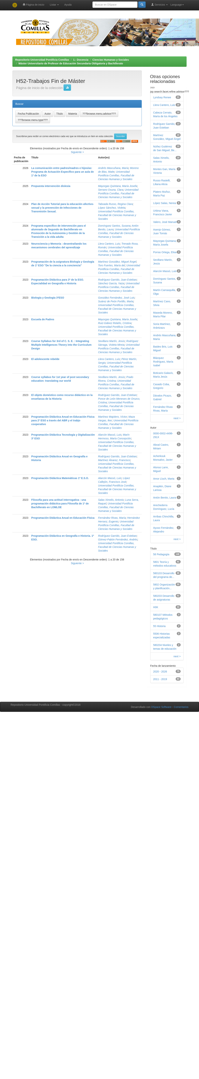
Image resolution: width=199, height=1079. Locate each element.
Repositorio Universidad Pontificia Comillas (42, 59)
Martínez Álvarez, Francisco (114, 460)
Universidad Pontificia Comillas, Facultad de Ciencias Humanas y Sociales (116, 175)
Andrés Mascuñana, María (113, 168)
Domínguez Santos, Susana (114, 225)
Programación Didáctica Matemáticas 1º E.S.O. (60, 478)
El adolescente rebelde (45, 359)
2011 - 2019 (160, 679)
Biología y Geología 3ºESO (47, 297)
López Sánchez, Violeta (111, 207)
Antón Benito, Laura (164, 497)
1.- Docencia (80, 59)
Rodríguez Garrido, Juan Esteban (117, 279)
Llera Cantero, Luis (109, 243)
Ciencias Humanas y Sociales (110, 59)
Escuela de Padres (42, 319)
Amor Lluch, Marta (163, 478)
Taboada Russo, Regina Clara (115, 204)
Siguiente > (77, 152)
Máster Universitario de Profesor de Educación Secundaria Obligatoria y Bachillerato (71, 63)
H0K (155, 607)
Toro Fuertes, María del (111, 265)
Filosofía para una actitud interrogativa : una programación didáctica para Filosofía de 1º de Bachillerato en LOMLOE (60, 503)
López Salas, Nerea (164, 203)
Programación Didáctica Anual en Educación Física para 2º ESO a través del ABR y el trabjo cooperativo (62, 420)
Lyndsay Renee (162, 97)
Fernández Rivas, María (112, 517)
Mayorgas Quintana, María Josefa (117, 186)
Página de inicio (33, 4)
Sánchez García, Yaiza (111, 283)
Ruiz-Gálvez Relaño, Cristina (114, 323)
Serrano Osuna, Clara (110, 189)
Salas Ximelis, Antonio (111, 499)
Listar (54, 4)
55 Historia (159, 626)
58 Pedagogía (161, 554)
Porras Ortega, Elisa (165, 252)
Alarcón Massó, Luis (109, 434)
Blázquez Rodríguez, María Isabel (163, 361)
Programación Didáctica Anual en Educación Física (62, 517)
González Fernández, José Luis (116, 297)
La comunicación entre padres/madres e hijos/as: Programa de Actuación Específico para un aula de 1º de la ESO (62, 172)
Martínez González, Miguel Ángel (117, 261)
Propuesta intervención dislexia (50, 186)
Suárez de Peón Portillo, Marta (115, 301)
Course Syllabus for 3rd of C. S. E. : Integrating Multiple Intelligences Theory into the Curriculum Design (61, 345)
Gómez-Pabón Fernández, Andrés (117, 539)
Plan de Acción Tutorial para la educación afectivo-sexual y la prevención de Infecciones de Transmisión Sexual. (62, 208)
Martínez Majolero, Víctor (112, 416)
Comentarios (181, 706)
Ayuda (68, 4)
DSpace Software (161, 706)
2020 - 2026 (160, 671)
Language (177, 4)
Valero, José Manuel (165, 222)
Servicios (159, 4)
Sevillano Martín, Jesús (111, 341)
